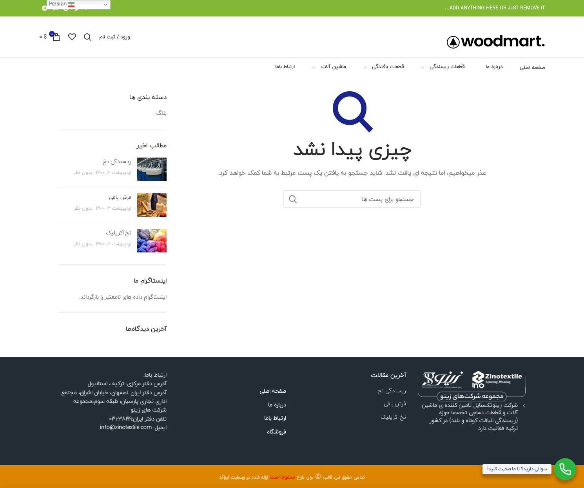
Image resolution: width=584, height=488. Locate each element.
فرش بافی (120, 197)
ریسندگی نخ (117, 161)
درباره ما (277, 405)
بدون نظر (83, 173)
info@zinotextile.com (126, 427)
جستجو (293, 199)
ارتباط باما (275, 418)
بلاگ (161, 113)
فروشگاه (276, 432)
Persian (61, 4)
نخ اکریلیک (118, 233)
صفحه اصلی (272, 391)
